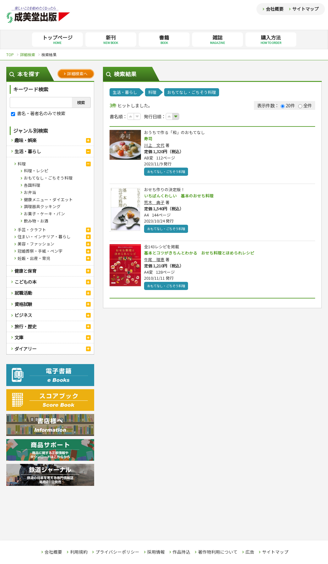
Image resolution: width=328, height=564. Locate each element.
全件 (305, 105)
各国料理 (32, 185)
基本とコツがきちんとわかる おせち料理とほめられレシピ (203, 254)
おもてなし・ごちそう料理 (48, 178)
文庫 (18, 337)
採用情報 (156, 552)
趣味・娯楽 (25, 140)
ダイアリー (25, 348)
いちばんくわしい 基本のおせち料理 (181, 196)
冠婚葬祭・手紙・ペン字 (40, 251)
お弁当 (30, 192)
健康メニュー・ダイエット (48, 199)
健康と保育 (25, 270)
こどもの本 (25, 281)
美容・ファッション (36, 244)
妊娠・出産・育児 (34, 258)
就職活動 (23, 292)
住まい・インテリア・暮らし (44, 236)
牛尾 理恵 (154, 261)
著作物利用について (218, 552)
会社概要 (274, 9)
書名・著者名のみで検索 (38, 113)
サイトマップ (305, 9)
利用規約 (79, 552)
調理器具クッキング (42, 206)
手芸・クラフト (32, 230)
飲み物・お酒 (36, 221)
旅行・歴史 (25, 326)
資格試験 (23, 304)
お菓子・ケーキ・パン (44, 214)
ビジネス (23, 315)
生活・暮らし (27, 151)
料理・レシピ (36, 171)
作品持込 (181, 552)
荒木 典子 (154, 203)
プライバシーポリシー (117, 552)
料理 (22, 164)
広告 (249, 552)
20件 (288, 105)
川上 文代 (154, 145)
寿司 (148, 139)
